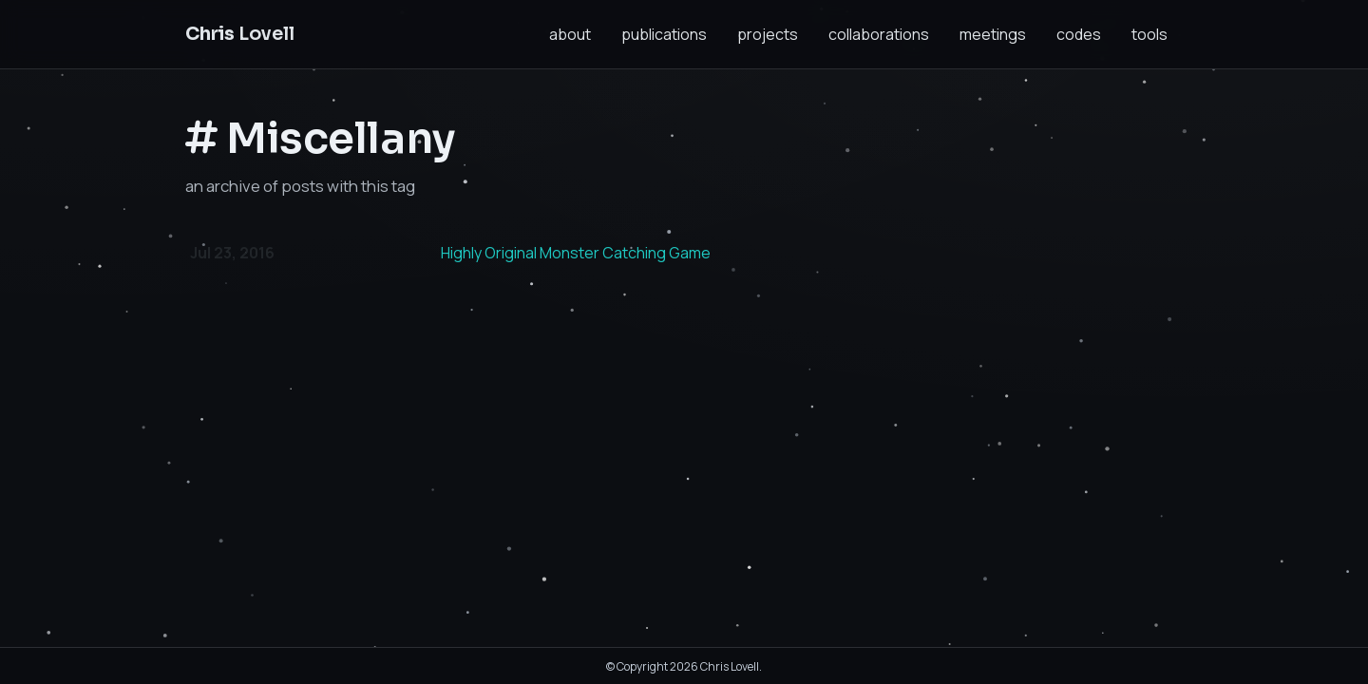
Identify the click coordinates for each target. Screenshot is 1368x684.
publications (664, 34)
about (570, 34)
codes (1078, 34)
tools (1149, 34)
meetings (993, 34)
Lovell (239, 34)
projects (767, 34)
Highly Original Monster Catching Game (576, 252)
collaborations (878, 34)
